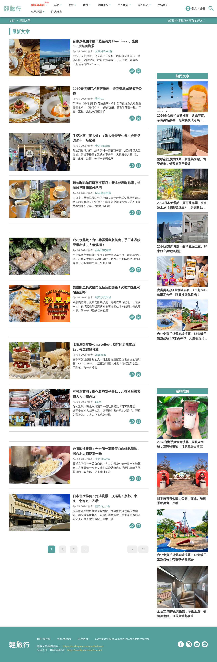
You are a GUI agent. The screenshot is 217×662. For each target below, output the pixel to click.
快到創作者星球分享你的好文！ (186, 20)
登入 (194, 8)
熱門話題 (37, 11)
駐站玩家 (56, 11)
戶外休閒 (124, 5)
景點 (58, 5)
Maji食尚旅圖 (103, 192)
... (85, 549)
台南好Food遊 (103, 51)
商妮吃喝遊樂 (103, 250)
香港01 (99, 98)
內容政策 (83, 638)
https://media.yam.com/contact (84, 649)
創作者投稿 (44, 638)
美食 (72, 5)
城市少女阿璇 (103, 297)
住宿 (87, 5)
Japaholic (100, 354)
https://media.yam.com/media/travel (83, 646)
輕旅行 (12, 8)
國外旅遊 (144, 5)
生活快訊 (162, 5)
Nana (98, 401)
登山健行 (104, 5)
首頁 (12, 20)
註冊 (202, 8)
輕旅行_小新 (102, 506)
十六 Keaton (102, 145)
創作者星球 (39, 5)
